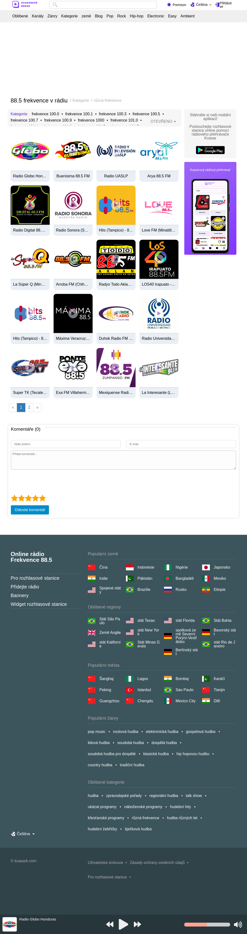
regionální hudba (163, 796)
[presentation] (47, 481)
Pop (109, 16)
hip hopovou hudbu (192, 754)
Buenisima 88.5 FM (73, 176)
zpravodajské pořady (124, 796)
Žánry (52, 16)
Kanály (38, 16)
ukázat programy (102, 807)
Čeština (201, 5)
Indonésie (145, 567)
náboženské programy (143, 807)
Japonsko (222, 567)
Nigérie (182, 567)
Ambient (187, 16)
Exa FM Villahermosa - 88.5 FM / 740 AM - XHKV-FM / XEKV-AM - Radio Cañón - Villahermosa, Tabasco (73, 393)
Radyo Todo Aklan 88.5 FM (116, 284)
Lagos (142, 679)
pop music (96, 732)
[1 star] (14, 498)
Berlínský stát (187, 652)
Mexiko (220, 578)
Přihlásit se (226, 4)
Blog (99, 16)
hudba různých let (182, 818)
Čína (103, 567)
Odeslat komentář (30, 510)
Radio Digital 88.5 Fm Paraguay (30, 230)
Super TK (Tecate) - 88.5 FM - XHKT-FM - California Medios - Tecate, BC (30, 393)
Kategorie (69, 16)
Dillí (217, 701)
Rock (121, 16)
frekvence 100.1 (79, 114)
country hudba (100, 765)
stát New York (148, 632)
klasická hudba (156, 754)
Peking (105, 690)
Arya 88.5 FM (159, 176)
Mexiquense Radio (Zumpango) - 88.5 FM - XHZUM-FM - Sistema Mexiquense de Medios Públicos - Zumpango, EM (116, 393)
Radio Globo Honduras (30, 176)
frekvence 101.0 (124, 120)
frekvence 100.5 (146, 114)
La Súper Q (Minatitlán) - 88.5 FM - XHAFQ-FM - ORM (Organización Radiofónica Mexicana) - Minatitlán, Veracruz (30, 284)
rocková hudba (125, 732)
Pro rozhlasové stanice (35, 578)
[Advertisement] (123, 60)
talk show (194, 796)
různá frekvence (145, 818)
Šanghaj (106, 679)
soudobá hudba (130, 743)
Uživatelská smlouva (105, 863)
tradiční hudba (132, 765)
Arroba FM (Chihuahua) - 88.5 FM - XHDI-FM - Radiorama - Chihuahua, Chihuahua (73, 284)
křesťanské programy (106, 818)
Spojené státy (110, 590)
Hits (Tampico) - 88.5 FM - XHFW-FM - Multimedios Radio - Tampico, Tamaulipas (30, 338)
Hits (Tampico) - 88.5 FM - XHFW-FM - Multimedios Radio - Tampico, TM (116, 230)
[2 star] (21, 498)
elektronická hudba (162, 732)
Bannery (20, 595)
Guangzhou (109, 701)
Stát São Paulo (109, 621)
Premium (179, 5)
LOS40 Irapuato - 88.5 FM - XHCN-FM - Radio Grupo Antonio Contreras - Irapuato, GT (159, 284)
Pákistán (144, 578)
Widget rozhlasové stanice (39, 604)
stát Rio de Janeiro (224, 644)
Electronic (155, 16)
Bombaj (182, 679)
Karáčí (219, 679)
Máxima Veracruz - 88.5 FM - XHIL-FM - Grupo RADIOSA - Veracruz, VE (73, 338)
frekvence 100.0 (45, 114)
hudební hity (180, 807)
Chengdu (145, 701)
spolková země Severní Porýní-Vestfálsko (186, 636)
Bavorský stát (225, 632)
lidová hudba (99, 743)
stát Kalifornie (110, 644)
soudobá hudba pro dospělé (112, 754)
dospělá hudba (164, 743)
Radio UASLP (116, 176)
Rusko (181, 589)
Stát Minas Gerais (148, 644)
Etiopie (220, 589)
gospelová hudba (200, 732)
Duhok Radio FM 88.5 (116, 338)
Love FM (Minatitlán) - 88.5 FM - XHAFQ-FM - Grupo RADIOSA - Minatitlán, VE (159, 230)
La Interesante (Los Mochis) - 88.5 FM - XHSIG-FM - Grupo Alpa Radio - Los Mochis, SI (159, 393)
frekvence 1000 (91, 120)
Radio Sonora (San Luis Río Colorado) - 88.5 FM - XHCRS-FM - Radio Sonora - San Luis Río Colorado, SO (73, 230)
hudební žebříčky (102, 829)
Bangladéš (185, 578)
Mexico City (186, 701)
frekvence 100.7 (24, 120)
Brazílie (143, 589)
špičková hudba (138, 829)
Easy (172, 16)
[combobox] (103, 5)
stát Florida (185, 620)
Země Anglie (110, 632)
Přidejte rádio (25, 586)
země (86, 16)
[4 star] (35, 498)
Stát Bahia (223, 620)
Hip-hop (136, 16)
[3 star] (28, 498)
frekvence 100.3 (112, 114)
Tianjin (219, 690)
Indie (103, 578)
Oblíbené (20, 16)
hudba (93, 796)
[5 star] (42, 498)
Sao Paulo (184, 690)
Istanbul (144, 690)
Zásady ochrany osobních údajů (157, 863)
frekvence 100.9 (58, 120)
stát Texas (146, 620)
